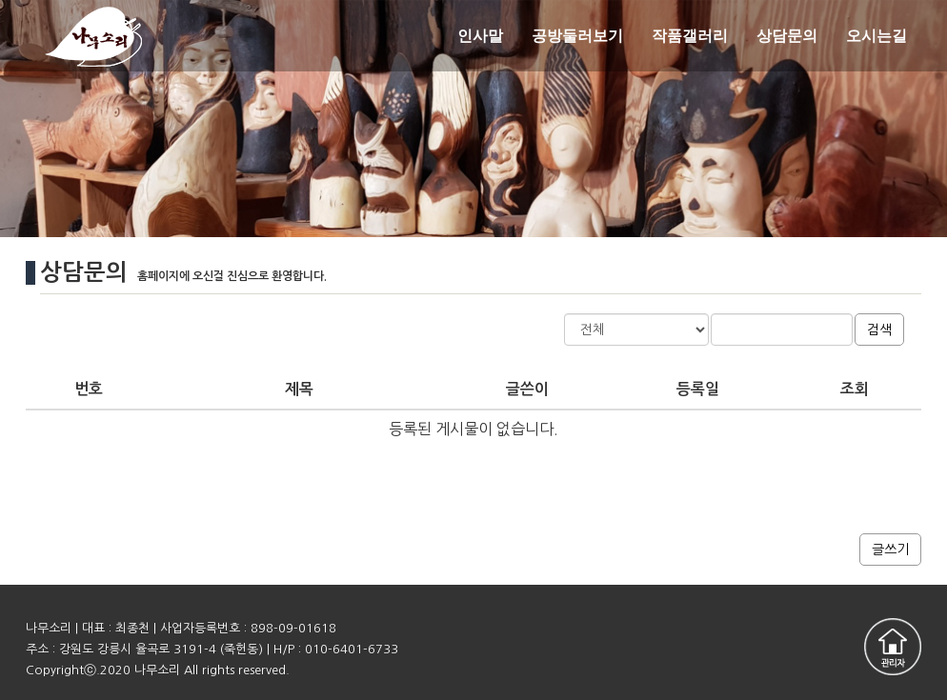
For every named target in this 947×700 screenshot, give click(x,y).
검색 (879, 329)
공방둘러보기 (577, 36)
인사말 (480, 36)
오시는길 (876, 36)
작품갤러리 (690, 36)
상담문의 (786, 36)
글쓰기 (890, 549)
